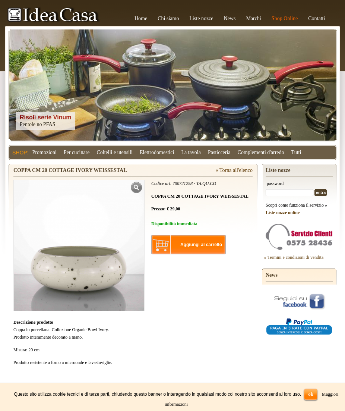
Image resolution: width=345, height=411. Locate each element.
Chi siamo (168, 18)
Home (140, 18)
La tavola (190, 152)
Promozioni (44, 152)
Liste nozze (201, 18)
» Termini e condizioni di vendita (293, 257)
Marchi (253, 18)
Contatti (316, 18)
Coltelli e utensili (115, 152)
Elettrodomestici (157, 152)
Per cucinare (77, 152)
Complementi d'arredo (261, 152)
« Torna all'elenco (234, 170)
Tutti (296, 152)
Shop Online (285, 18)
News (230, 18)
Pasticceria (219, 152)
